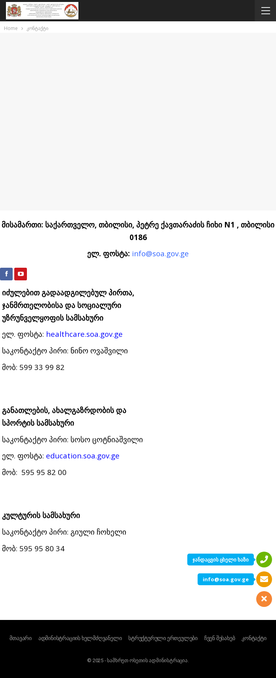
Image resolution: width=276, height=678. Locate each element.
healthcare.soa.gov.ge (84, 143)
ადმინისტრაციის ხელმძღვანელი (80, 638)
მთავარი (21, 638)
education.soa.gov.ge (83, 264)
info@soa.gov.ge (226, 579)
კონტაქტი (254, 638)
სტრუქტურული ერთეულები (163, 638)
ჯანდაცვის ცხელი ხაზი (220, 559)
